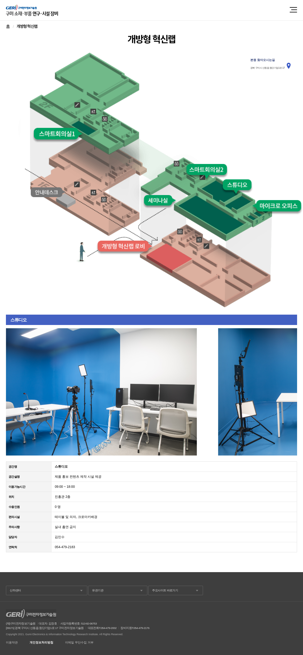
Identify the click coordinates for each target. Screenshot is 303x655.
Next (289, 392)
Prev (13, 392)
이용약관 (12, 642)
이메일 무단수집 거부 (79, 642)
